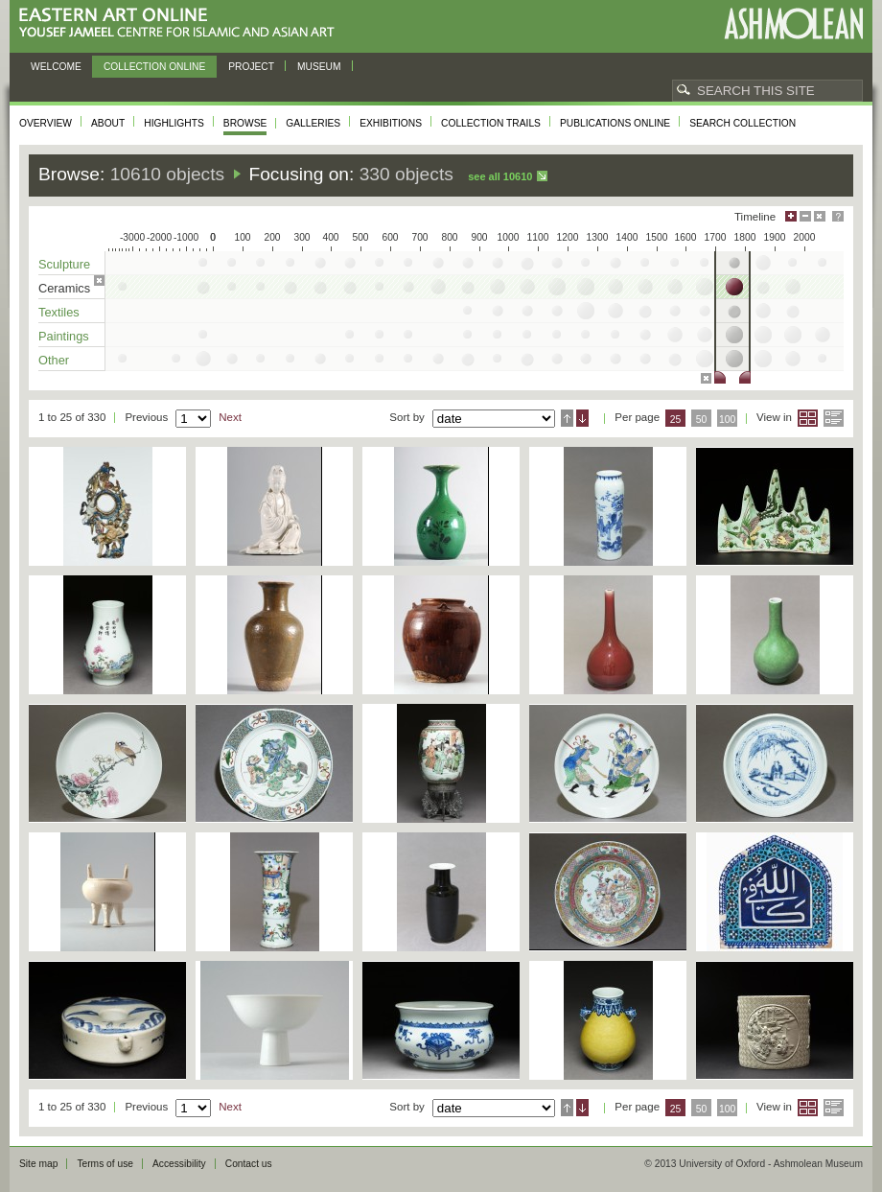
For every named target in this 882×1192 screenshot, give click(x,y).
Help (838, 216)
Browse (245, 123)
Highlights (174, 123)
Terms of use (105, 1163)
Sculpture (64, 264)
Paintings (63, 336)
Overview (45, 123)
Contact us (248, 1163)
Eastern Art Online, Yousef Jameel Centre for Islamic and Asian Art (181, 23)
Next (230, 417)
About (108, 123)
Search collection (742, 123)
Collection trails (491, 123)
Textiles (59, 312)
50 (702, 419)
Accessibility (179, 1163)
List (834, 418)
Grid (808, 418)
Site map (38, 1163)
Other (53, 360)
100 (727, 419)
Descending (582, 418)
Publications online (615, 123)
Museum (319, 66)
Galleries (313, 123)
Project (251, 66)
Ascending (567, 418)
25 (676, 419)
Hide (819, 216)
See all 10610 (500, 176)
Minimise (805, 216)
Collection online (154, 66)
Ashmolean (793, 23)
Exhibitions (391, 123)
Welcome (56, 66)
